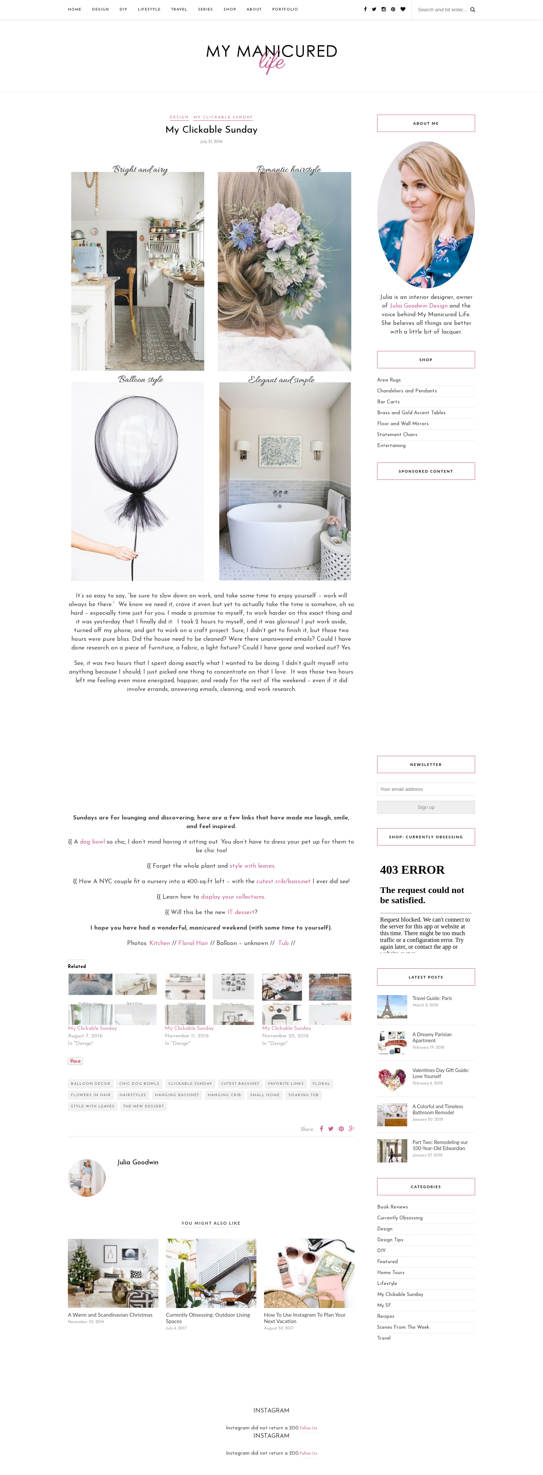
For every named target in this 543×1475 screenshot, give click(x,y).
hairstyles (133, 1095)
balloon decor (90, 1084)
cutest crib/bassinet (283, 882)
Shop (230, 10)
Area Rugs (389, 380)
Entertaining (391, 445)
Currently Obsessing (400, 1218)
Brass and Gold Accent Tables (411, 412)
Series (205, 10)
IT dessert (241, 913)
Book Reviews (392, 1207)
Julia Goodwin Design (419, 306)
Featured (387, 1261)
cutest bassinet (240, 1084)
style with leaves (252, 866)
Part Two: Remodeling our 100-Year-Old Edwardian (440, 1145)
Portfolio (285, 10)
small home (265, 1095)
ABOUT (254, 10)
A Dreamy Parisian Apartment (432, 1037)
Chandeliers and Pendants (407, 391)
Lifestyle (149, 10)
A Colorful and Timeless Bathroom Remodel (438, 1109)
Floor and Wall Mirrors (403, 423)
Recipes (385, 1316)
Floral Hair (193, 943)
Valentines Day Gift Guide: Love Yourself (441, 1073)
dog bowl (92, 842)
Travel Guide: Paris (432, 998)
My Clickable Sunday (223, 117)
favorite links (286, 1084)
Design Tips (390, 1240)
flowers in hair (91, 1095)
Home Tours (391, 1272)
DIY (123, 10)
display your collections (232, 897)
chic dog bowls (139, 1084)
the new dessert (143, 1106)
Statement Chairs (397, 434)
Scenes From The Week (403, 1327)
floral (321, 1084)
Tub (283, 943)
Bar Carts (388, 402)
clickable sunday (190, 1084)
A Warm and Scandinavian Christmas (110, 1314)
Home (74, 10)
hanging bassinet (177, 1095)
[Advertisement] (211, 753)
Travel (179, 10)
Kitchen (159, 943)
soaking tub (303, 1095)
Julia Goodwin (137, 1162)
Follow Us (308, 1428)
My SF (384, 1305)
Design (100, 10)
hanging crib (224, 1095)
